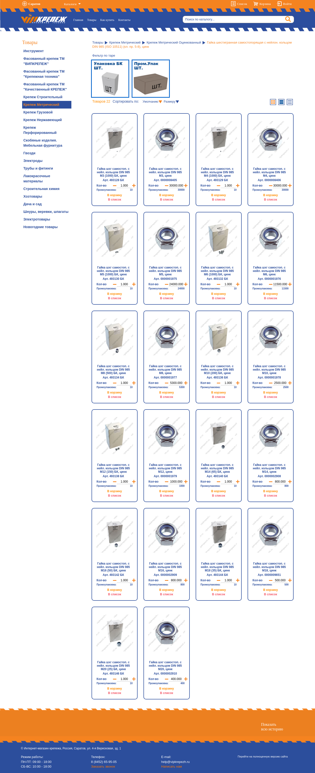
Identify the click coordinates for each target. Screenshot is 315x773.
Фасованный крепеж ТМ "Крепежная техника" (43, 74)
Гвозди (29, 153)
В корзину (114, 195)
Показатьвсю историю (272, 726)
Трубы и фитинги (38, 168)
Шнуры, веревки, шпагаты (45, 212)
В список (114, 199)
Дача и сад (32, 204)
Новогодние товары (40, 227)
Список (242, 4)
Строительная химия (41, 189)
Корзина (265, 4)
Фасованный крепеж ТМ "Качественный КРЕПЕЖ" (45, 86)
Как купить (107, 20)
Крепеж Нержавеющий (42, 120)
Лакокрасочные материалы (36, 178)
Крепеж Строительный (43, 97)
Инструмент (33, 51)
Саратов (34, 4)
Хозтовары (32, 196)
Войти (287, 4)
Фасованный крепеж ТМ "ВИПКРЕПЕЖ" (43, 61)
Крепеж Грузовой (38, 112)
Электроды (33, 161)
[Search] (238, 19)
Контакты (124, 20)
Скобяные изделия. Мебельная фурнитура (42, 142)
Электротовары (36, 219)
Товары (91, 20)
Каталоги (70, 4)
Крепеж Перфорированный (40, 130)
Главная (79, 19)
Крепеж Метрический (41, 105)
